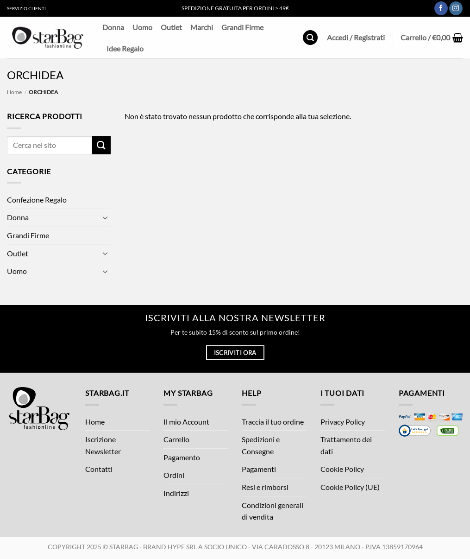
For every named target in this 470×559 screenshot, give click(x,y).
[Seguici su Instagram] (456, 8)
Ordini (173, 474)
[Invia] (101, 145)
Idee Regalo (125, 48)
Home (14, 92)
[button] (310, 37)
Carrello (176, 439)
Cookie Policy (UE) (350, 487)
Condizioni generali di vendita (272, 511)
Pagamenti (259, 468)
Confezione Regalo (37, 199)
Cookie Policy (342, 468)
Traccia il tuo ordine (273, 421)
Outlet (171, 27)
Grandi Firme (242, 27)
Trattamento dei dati (346, 445)
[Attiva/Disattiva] (105, 217)
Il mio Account (186, 421)
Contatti (99, 468)
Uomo (142, 27)
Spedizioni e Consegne (261, 445)
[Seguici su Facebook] (441, 8)
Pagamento (181, 457)
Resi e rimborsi (265, 487)
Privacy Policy (342, 421)
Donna (113, 27)
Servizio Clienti (26, 8)
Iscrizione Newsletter (103, 445)
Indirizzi (176, 493)
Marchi (201, 27)
